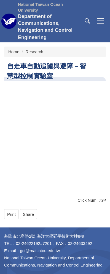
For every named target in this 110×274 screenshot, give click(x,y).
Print (11, 214)
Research (34, 51)
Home (13, 51)
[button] (87, 21)
